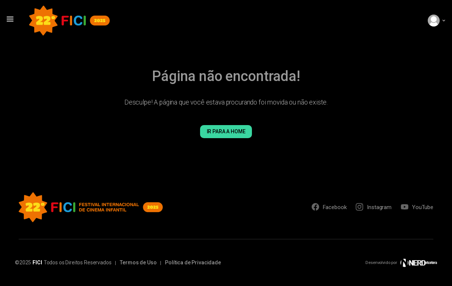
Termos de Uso (138, 262)
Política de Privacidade (193, 262)
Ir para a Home (226, 131)
